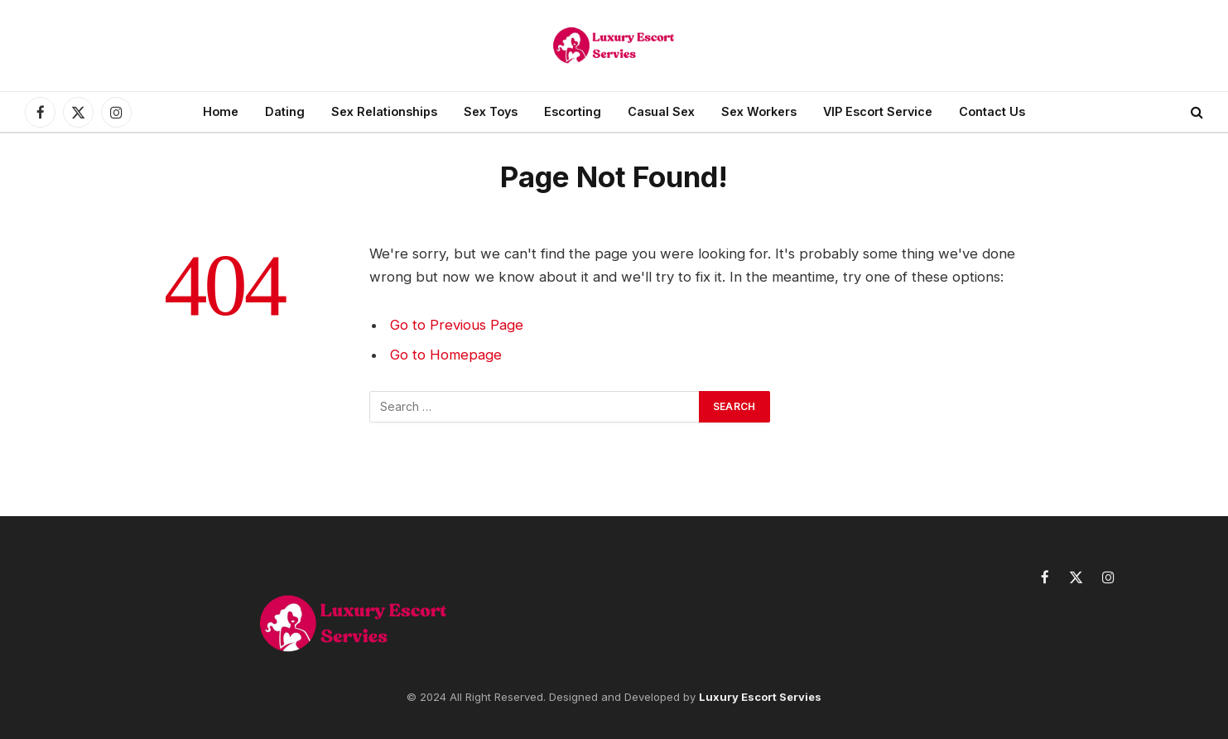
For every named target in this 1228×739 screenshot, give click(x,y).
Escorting (572, 111)
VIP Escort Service (877, 111)
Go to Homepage (446, 354)
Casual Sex (661, 111)
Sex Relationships (384, 111)
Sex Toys (491, 111)
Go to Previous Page (456, 324)
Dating (285, 111)
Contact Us (992, 111)
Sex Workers (759, 111)
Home (220, 111)
